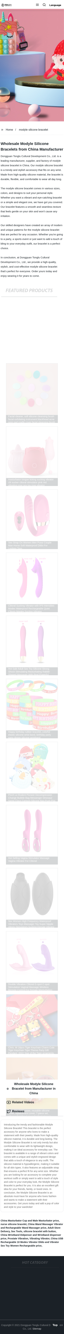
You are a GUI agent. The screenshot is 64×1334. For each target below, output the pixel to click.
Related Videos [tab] (20, 1102)
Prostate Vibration (18, 1238)
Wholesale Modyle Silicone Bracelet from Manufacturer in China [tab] (31, 1088)
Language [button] (55, 5)
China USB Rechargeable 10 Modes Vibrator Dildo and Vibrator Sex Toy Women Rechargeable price (32, 1242)
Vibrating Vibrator (39, 1238)
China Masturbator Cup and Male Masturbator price (30, 1220)
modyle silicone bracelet (33, 129)
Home (9, 129)
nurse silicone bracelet (14, 1224)
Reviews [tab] (15, 1111)
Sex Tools (16, 1231)
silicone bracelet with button (40, 1231)
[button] (37, 5)
